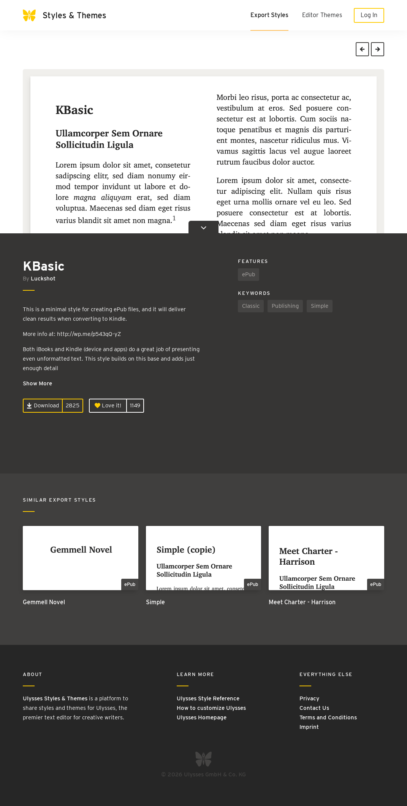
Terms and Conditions (328, 717)
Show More (37, 383)
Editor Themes (322, 15)
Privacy (309, 698)
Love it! (108, 405)
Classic (251, 305)
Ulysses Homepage (201, 717)
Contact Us (314, 708)
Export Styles (269, 15)
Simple (319, 305)
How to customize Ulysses (211, 708)
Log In (369, 15)
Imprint (309, 727)
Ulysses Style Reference (208, 698)
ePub (248, 274)
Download (43, 405)
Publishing (285, 305)
